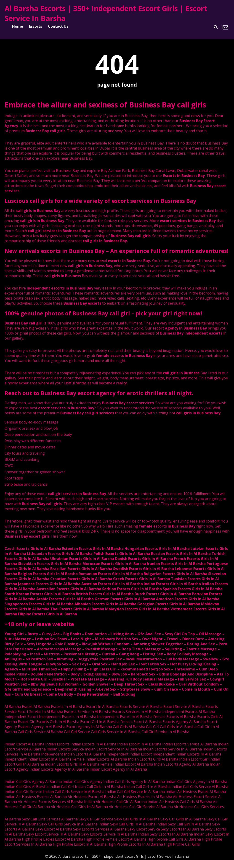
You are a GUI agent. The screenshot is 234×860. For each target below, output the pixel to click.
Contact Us (58, 26)
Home (17, 26)
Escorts (35, 26)
